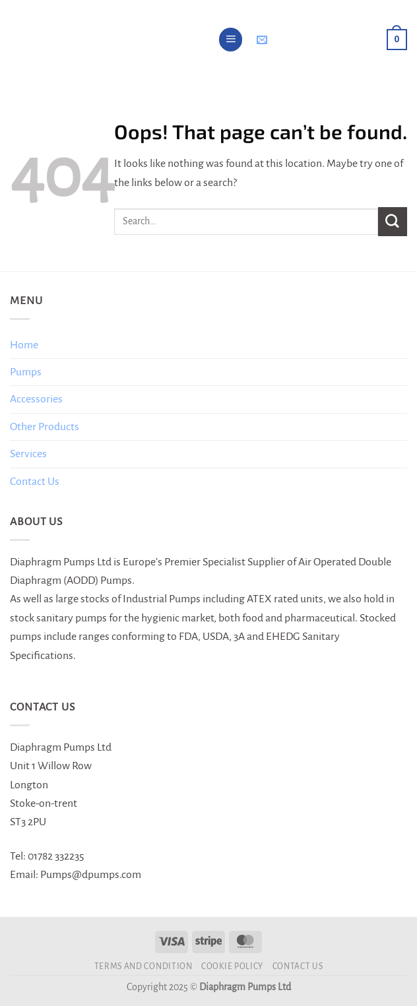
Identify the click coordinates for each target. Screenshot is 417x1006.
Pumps (26, 372)
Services (28, 454)
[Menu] (231, 39)
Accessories (36, 399)
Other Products (44, 427)
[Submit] (392, 221)
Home (24, 345)
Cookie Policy (232, 966)
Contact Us (34, 481)
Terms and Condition (143, 966)
